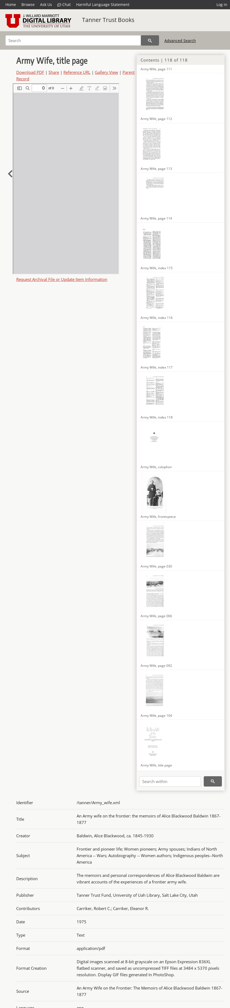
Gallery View (106, 72)
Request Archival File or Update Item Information (61, 279)
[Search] (73, 40)
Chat (64, 4)
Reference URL (76, 72)
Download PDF (30, 72)
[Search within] (170, 781)
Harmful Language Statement (102, 4)
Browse (28, 4)
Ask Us (46, 4)
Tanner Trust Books (108, 20)
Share (53, 72)
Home (10, 4)
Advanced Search (180, 40)
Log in (221, 4)
